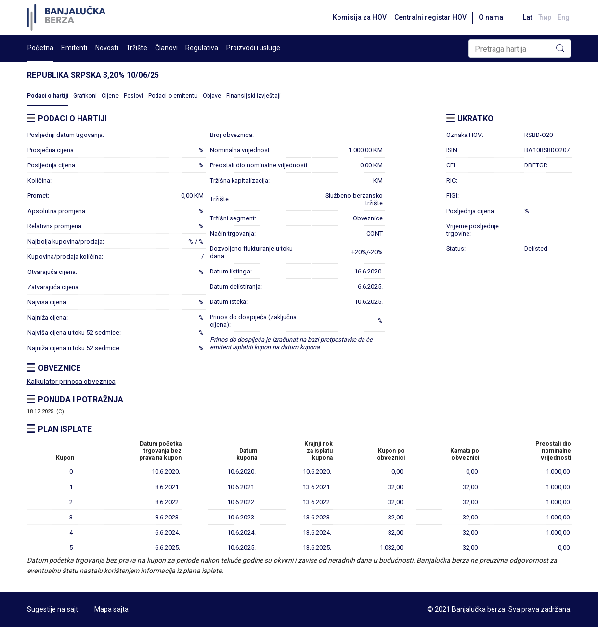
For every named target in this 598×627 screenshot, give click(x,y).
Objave (212, 95)
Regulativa (201, 48)
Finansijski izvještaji (253, 95)
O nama (491, 17)
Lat (527, 17)
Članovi (166, 48)
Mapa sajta (111, 609)
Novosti (106, 48)
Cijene (110, 95)
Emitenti (74, 48)
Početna (40, 48)
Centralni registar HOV (430, 17)
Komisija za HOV (360, 17)
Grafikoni (85, 95)
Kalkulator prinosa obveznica (71, 381)
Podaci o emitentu (173, 95)
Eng (563, 17)
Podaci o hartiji (47, 95)
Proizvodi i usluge (253, 48)
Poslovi (133, 95)
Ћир (544, 17)
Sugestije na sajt (52, 609)
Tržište (136, 48)
